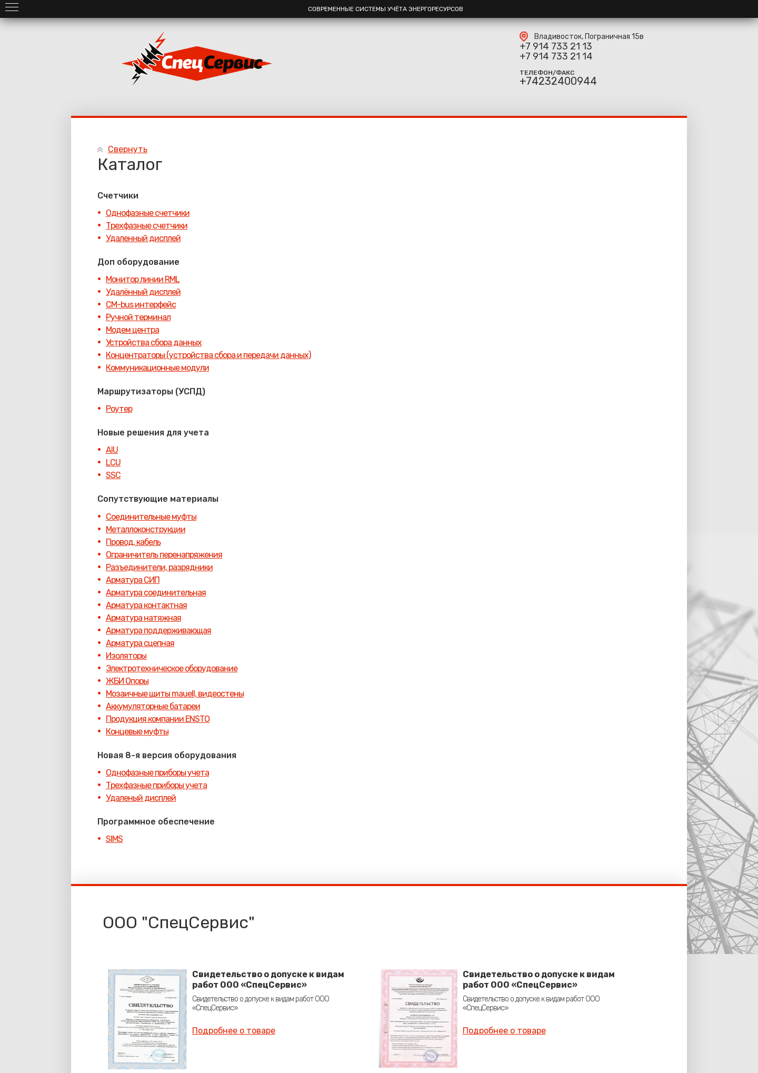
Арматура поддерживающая (158, 630)
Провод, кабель (133, 542)
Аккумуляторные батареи (153, 706)
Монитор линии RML (142, 279)
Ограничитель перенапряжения (164, 555)
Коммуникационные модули (157, 368)
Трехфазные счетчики (146, 226)
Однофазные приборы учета (157, 773)
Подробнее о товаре (233, 1031)
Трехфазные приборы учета (156, 785)
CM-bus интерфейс (141, 305)
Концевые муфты (137, 732)
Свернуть (127, 149)
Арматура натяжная (143, 618)
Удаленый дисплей (141, 798)
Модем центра (132, 330)
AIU (112, 450)
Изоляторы (126, 656)
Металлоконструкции (145, 529)
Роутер (119, 409)
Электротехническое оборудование (171, 668)
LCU (113, 463)
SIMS (114, 839)
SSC (113, 475)
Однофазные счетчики (148, 213)
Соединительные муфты (151, 517)
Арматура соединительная (156, 593)
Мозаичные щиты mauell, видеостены (175, 694)
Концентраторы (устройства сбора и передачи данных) (208, 355)
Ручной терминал (138, 317)
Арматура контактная (146, 605)
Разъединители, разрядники (159, 567)
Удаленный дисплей (143, 238)
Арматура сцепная (140, 643)
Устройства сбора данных (154, 342)
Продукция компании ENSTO (158, 719)
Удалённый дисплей (143, 292)
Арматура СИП (132, 580)
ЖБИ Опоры (127, 681)
